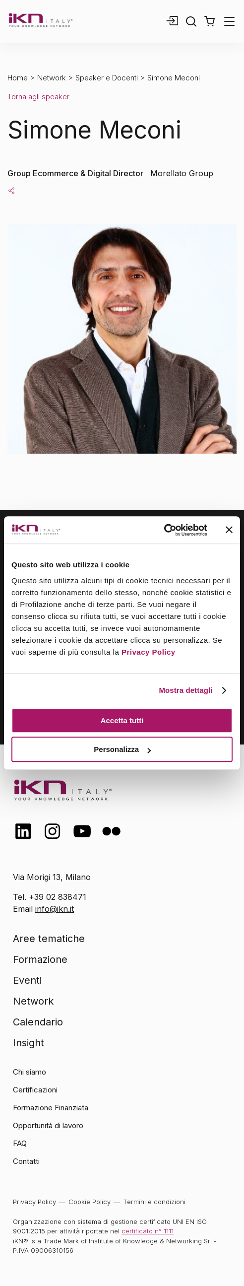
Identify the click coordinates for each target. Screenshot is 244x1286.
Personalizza (122, 749)
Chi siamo (29, 1072)
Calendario (38, 1022)
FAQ (20, 1143)
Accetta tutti (122, 720)
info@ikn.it (54, 909)
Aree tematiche (49, 939)
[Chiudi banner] (229, 530)
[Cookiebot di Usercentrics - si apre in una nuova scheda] (164, 530)
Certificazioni (35, 1089)
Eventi (27, 980)
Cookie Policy (89, 1202)
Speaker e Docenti (106, 77)
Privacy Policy (149, 652)
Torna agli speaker (38, 96)
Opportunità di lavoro (48, 1125)
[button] (209, 21)
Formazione (40, 959)
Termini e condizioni (154, 1202)
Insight (28, 1043)
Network (51, 77)
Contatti (26, 1161)
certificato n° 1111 (148, 1231)
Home (17, 77)
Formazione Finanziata (50, 1107)
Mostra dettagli (185, 690)
